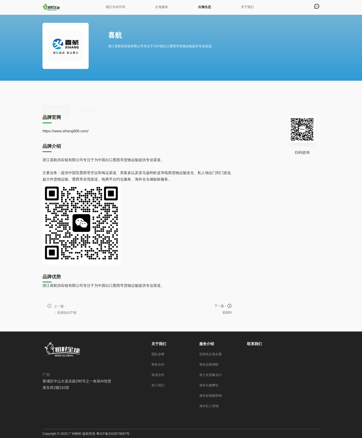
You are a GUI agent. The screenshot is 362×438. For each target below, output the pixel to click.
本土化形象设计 (210, 375)
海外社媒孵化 (209, 385)
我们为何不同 (115, 7)
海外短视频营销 (210, 395)
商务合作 (157, 364)
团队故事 (157, 354)
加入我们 (157, 385)
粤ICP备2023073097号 (112, 433)
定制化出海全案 (210, 354)
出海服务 (161, 7)
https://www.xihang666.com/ (65, 131)
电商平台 (88, 95)
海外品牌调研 (209, 364)
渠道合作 (157, 375)
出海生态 (204, 7)
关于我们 (247, 7)
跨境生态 (56, 95)
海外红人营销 (209, 406)
